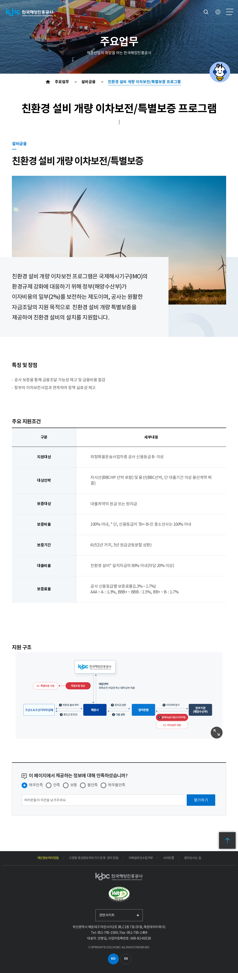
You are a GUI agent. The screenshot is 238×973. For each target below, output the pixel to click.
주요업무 (62, 81)
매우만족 (36, 784)
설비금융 (89, 81)
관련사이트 (107, 915)
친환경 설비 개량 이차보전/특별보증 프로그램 (144, 81)
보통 (73, 784)
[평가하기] (201, 800)
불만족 (92, 784)
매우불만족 (116, 784)
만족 (56, 784)
